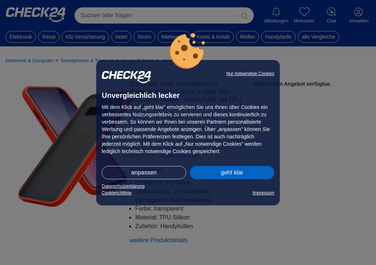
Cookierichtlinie (116, 192)
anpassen (143, 172)
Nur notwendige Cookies (250, 73)
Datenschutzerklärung (123, 186)
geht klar (232, 172)
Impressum (263, 192)
